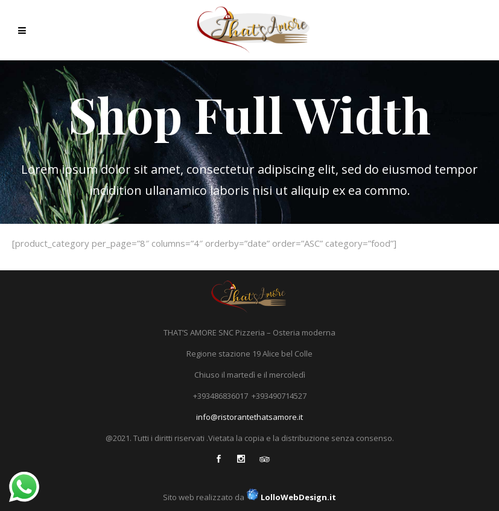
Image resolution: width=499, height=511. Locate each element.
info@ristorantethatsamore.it (249, 416)
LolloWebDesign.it (290, 497)
